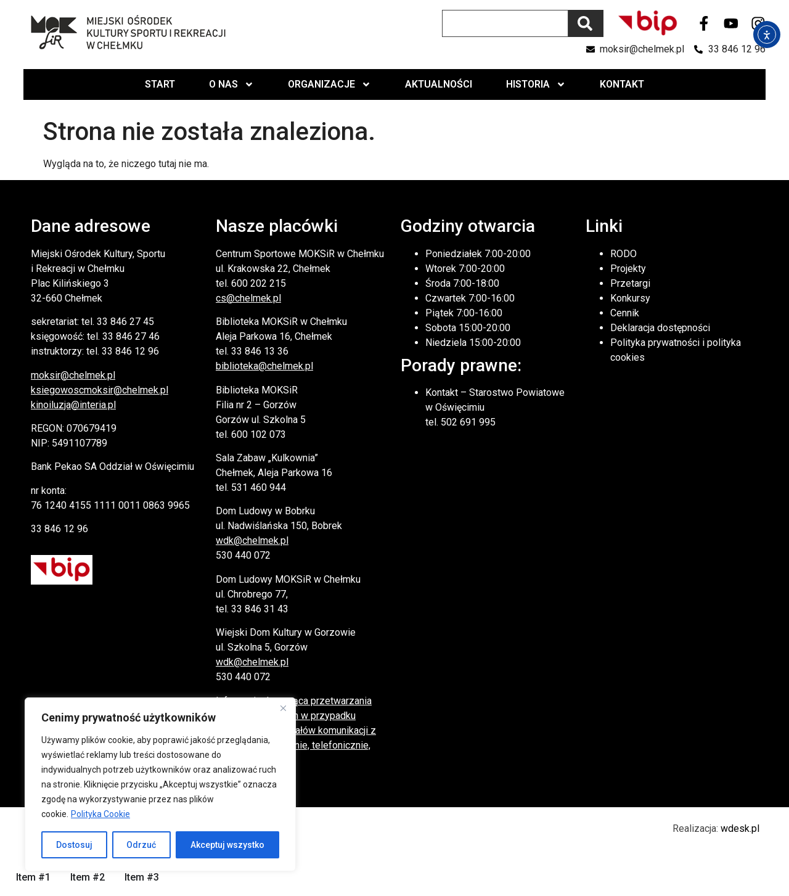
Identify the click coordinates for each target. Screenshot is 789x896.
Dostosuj (74, 845)
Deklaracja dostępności (660, 328)
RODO (623, 254)
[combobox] (505, 23)
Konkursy (630, 298)
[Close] (283, 708)
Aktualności (438, 84)
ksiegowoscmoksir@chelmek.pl (99, 390)
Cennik (624, 313)
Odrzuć (142, 845)
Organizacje (329, 84)
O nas (231, 84)
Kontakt (622, 84)
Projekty (628, 268)
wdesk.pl (740, 828)
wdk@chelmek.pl (252, 540)
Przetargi (630, 283)
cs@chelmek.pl (248, 298)
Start (160, 84)
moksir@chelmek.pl (73, 375)
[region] (160, 784)
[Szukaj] (585, 23)
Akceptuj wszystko (227, 845)
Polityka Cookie (100, 814)
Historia (536, 84)
